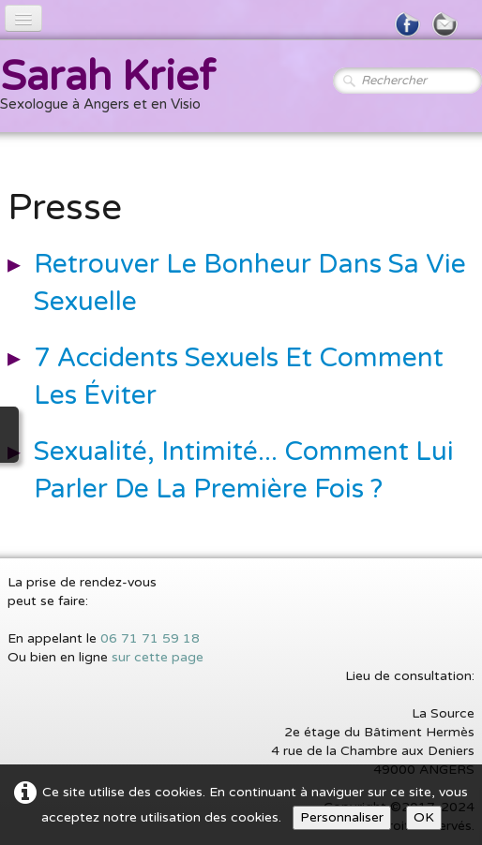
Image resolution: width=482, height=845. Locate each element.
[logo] (115, 88)
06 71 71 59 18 (150, 638)
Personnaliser (342, 817)
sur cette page (157, 657)
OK (424, 817)
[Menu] (23, 18)
